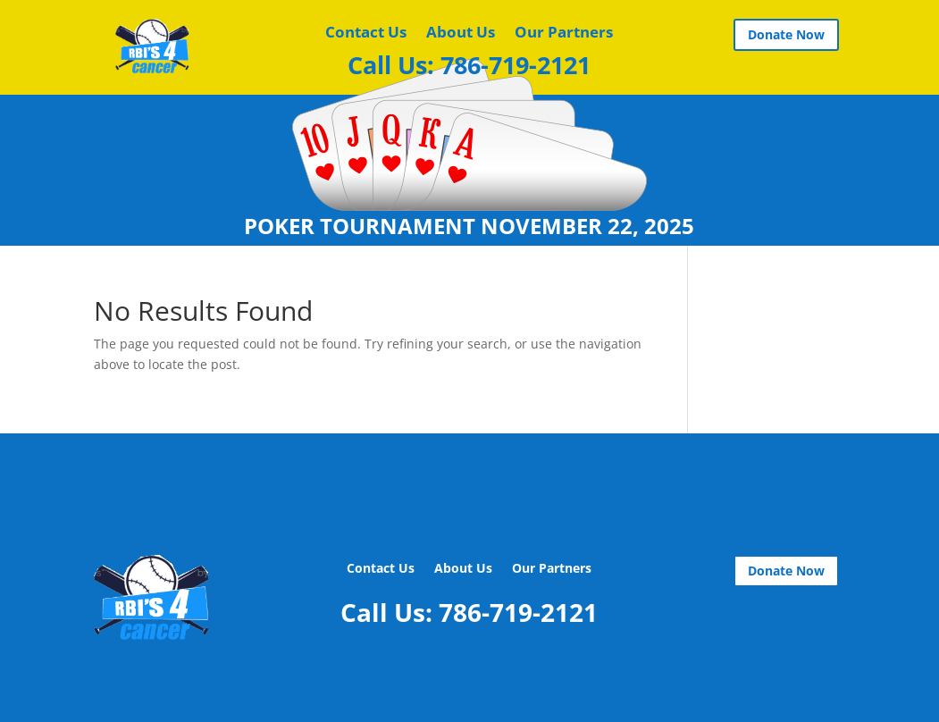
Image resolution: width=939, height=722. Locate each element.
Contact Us (366, 34)
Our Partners (564, 34)
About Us (460, 34)
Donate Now (786, 34)
